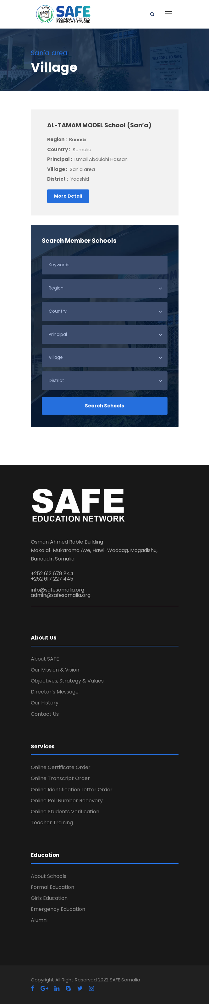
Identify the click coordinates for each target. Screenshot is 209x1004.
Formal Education (52, 887)
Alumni (39, 920)
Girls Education (49, 898)
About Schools (48, 876)
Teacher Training (52, 822)
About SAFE (45, 658)
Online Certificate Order (61, 767)
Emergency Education (58, 909)
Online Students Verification (65, 811)
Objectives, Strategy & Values (67, 680)
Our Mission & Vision (55, 669)
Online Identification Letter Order (72, 789)
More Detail (68, 196)
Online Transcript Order (60, 778)
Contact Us (45, 714)
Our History (44, 702)
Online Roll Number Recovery (67, 800)
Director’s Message (55, 691)
